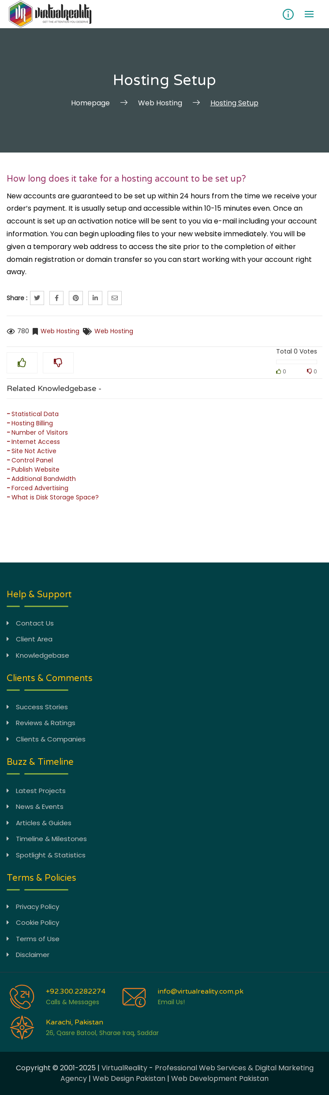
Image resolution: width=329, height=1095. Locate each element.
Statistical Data (35, 414)
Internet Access (35, 441)
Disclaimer (28, 954)
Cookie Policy (33, 922)
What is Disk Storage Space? (55, 497)
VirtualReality (124, 1068)
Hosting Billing (32, 423)
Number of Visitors (39, 432)
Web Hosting (60, 331)
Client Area (29, 639)
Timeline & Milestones (47, 838)
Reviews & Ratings (41, 722)
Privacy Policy (33, 906)
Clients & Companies (46, 739)
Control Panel (32, 460)
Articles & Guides (39, 822)
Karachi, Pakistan (74, 1022)
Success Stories (37, 706)
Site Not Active (33, 451)
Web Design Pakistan (129, 1078)
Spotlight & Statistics (46, 855)
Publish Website (35, 469)
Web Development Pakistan (220, 1078)
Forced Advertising (39, 488)
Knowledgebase (38, 655)
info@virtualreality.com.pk (200, 991)
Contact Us (30, 623)
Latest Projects (36, 790)
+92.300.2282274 (75, 991)
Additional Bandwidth (43, 478)
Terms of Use (33, 938)
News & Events (35, 806)
